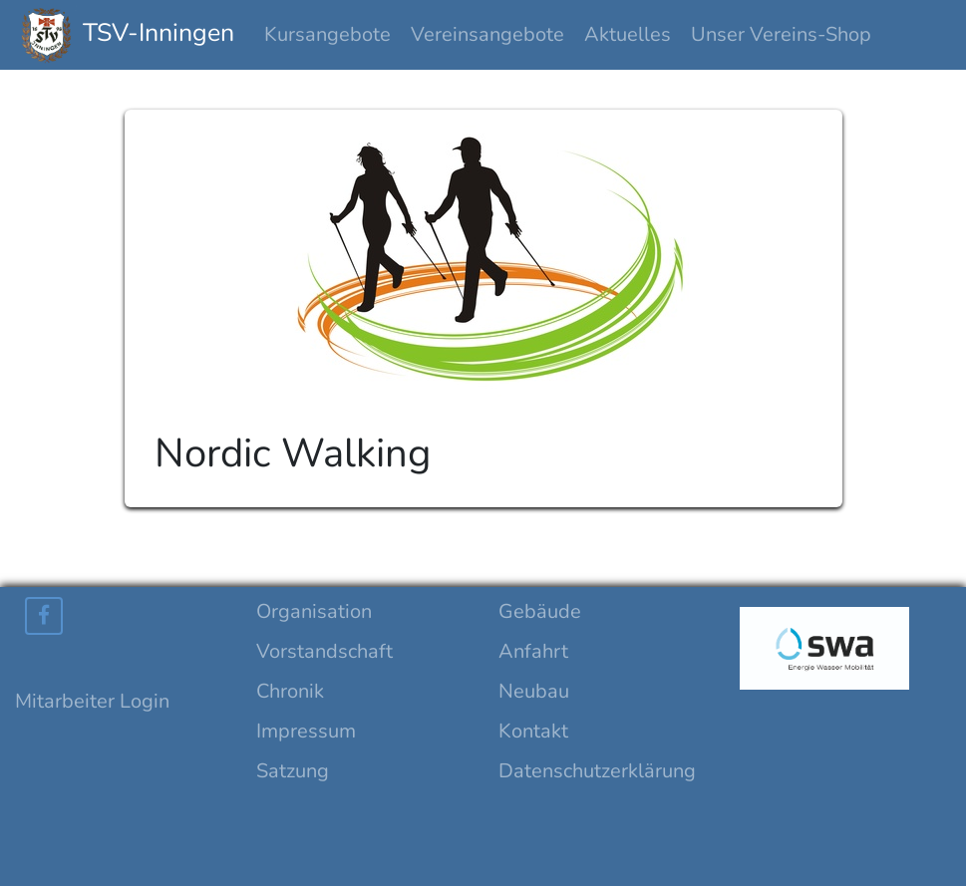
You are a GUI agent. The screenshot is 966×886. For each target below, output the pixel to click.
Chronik (290, 691)
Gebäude (539, 611)
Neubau (533, 691)
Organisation (314, 611)
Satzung (292, 770)
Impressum (306, 731)
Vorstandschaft (324, 651)
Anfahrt (533, 651)
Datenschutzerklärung (597, 770)
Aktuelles (627, 34)
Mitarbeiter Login (92, 701)
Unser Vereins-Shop (781, 34)
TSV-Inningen (127, 35)
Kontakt (533, 731)
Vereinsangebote (487, 34)
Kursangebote (327, 34)
